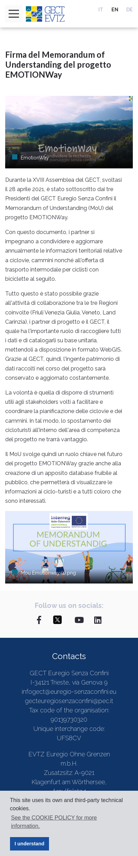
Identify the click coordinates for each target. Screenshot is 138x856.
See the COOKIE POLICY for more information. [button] (54, 822)
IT (100, 9)
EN (114, 9)
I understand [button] (29, 843)
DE (129, 9)
